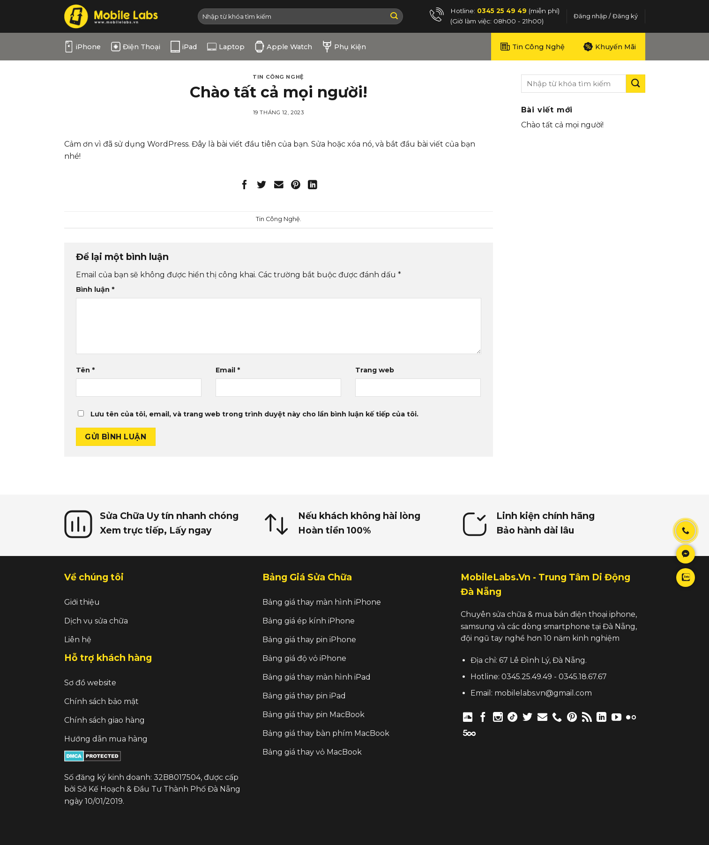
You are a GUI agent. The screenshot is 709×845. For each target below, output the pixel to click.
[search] (574, 83)
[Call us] (557, 717)
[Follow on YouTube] (616, 717)
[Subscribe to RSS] (587, 717)
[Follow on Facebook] (483, 717)
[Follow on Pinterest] (572, 717)
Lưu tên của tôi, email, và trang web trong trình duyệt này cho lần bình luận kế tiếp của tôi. (254, 414)
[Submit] (394, 16)
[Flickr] (631, 717)
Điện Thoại (135, 46)
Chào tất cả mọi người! (562, 124)
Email (228, 370)
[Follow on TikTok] (512, 717)
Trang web (374, 370)
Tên (85, 370)
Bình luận (95, 289)
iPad (184, 46)
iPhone (82, 46)
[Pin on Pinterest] (295, 186)
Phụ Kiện (344, 46)
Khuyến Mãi (609, 46)
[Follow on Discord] (468, 717)
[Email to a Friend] (278, 186)
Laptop (226, 46)
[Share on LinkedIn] (313, 186)
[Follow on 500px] (469, 732)
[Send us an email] (542, 717)
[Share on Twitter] (261, 186)
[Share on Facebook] (245, 186)
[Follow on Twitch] (486, 732)
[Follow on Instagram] (498, 717)
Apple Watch (283, 46)
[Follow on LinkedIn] (601, 717)
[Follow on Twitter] (527, 717)
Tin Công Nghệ (532, 46)
